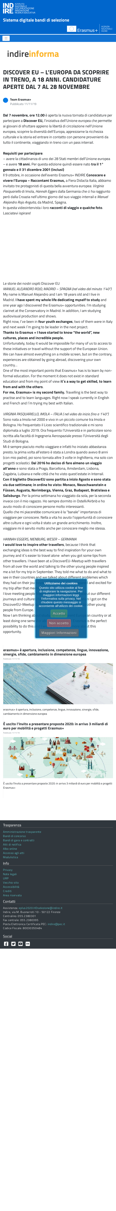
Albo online (10, 848)
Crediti (7, 891)
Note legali (10, 874)
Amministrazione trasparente (22, 832)
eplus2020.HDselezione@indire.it (41, 908)
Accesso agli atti (13, 853)
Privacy (8, 870)
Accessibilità (11, 887)
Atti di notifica (12, 844)
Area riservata (12, 895)
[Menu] (6, 38)
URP (6, 878)
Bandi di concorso (14, 836)
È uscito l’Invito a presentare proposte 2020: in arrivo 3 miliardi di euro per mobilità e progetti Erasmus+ (55, 726)
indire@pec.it (56, 924)
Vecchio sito (11, 882)
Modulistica (10, 857)
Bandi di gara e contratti (18, 840)
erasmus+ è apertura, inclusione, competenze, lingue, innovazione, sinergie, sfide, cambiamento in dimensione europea (56, 652)
